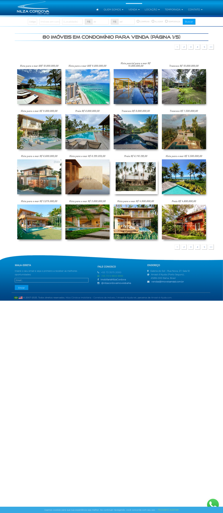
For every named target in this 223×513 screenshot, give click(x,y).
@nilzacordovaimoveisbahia (116, 284)
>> (211, 47)
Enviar (21, 286)
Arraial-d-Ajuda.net (125, 297)
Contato (195, 9)
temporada (174, 9)
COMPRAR (143, 21)
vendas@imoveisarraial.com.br (167, 280)
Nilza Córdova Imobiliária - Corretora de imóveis (88, 297)
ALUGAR (157, 21)
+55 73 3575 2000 (111, 274)
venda (134, 9)
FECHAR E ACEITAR (168, 510)
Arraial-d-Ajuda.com (159, 297)
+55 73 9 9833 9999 (112, 277)
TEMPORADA (172, 21)
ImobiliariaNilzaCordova (113, 281)
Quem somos (113, 9)
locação (152, 9)
